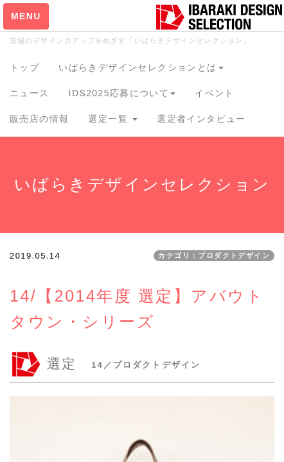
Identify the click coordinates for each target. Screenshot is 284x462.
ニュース (29, 93)
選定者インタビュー (201, 119)
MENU (26, 16)
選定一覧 (113, 119)
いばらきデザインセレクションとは (140, 67)
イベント (215, 93)
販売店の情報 (39, 119)
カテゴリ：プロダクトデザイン (214, 255)
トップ (24, 67)
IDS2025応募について (122, 93)
